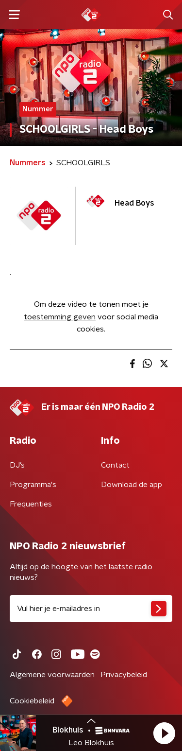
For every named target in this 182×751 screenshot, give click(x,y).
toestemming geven (60, 317)
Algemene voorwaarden (52, 675)
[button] (164, 733)
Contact (115, 465)
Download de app (131, 485)
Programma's (33, 485)
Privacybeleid (123, 675)
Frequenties (31, 504)
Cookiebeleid (32, 701)
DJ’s (17, 465)
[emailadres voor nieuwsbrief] (91, 608)
